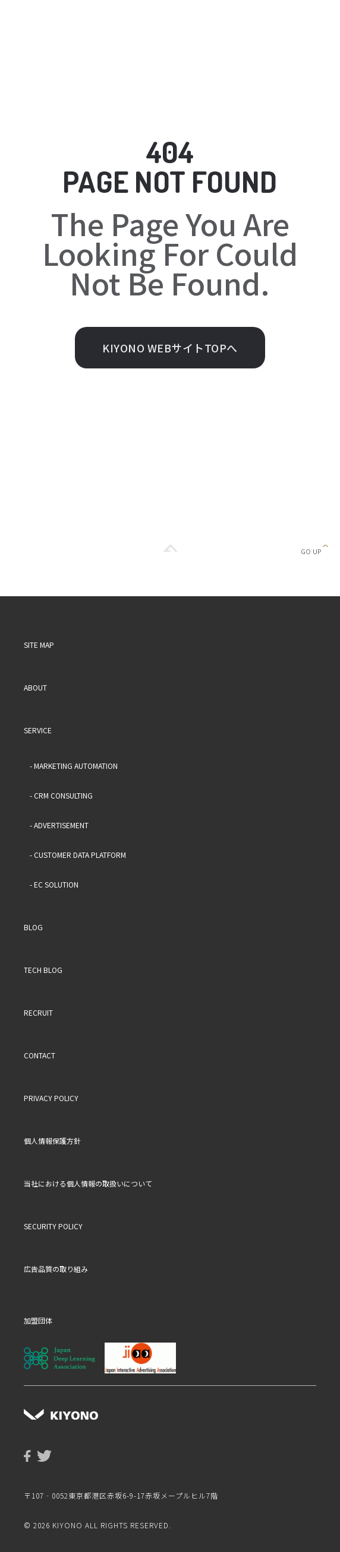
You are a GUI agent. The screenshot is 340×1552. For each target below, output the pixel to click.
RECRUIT (38, 1012)
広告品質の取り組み (56, 1269)
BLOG (33, 927)
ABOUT (35, 687)
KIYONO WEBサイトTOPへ (170, 347)
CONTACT (39, 1055)
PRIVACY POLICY (51, 1098)
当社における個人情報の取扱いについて (88, 1183)
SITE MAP (39, 645)
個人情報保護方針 (52, 1141)
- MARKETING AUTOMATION (74, 766)
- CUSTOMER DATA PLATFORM (78, 855)
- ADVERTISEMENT (59, 825)
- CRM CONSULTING (61, 795)
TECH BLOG (43, 970)
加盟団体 (38, 1320)
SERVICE (38, 730)
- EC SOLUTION (54, 884)
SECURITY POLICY (53, 1226)
